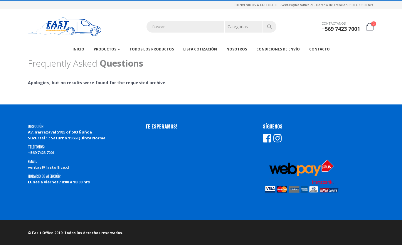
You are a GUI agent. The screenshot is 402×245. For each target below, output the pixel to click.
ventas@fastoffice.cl (48, 167)
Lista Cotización (200, 49)
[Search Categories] (244, 27)
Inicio (78, 49)
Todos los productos (151, 49)
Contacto (319, 49)
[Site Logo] (64, 26)
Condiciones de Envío (278, 49)
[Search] (269, 27)
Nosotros (236, 49)
